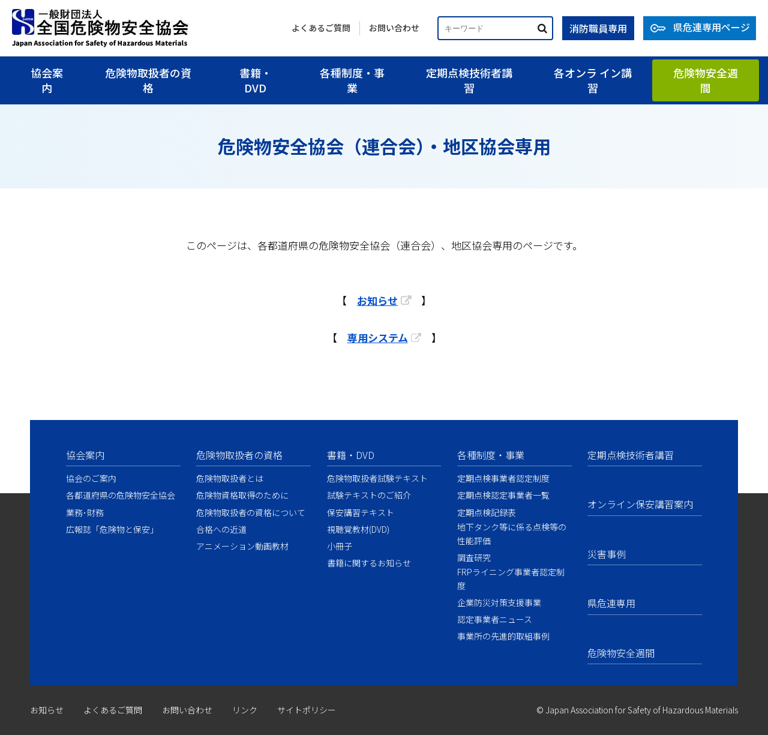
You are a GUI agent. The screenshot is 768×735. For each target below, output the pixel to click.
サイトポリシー (306, 710)
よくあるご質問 (321, 28)
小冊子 (339, 546)
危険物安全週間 (705, 80)
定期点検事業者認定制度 (503, 478)
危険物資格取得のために (242, 495)
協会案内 (47, 80)
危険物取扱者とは (229, 478)
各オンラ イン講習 (593, 80)
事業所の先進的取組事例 (503, 636)
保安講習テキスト (360, 512)
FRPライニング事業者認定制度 (511, 579)
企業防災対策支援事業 (499, 602)
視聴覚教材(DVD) (358, 529)
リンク (244, 710)
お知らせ (377, 300)
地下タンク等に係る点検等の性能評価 (511, 534)
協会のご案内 (91, 478)
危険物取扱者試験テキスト (377, 478)
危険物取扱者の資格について (250, 512)
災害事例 (606, 554)
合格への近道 (221, 529)
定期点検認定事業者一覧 (503, 495)
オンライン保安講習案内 (640, 504)
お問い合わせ (394, 28)
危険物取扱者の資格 (148, 80)
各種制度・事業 (352, 80)
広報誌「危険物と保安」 (112, 529)
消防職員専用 (598, 28)
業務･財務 (85, 512)
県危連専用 (611, 603)
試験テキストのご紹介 (369, 495)
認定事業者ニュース (494, 619)
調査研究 (474, 557)
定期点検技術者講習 (469, 80)
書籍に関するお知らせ (369, 563)
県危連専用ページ (711, 27)
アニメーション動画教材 (242, 546)
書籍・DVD (255, 80)
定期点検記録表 (486, 512)
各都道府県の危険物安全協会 (120, 495)
